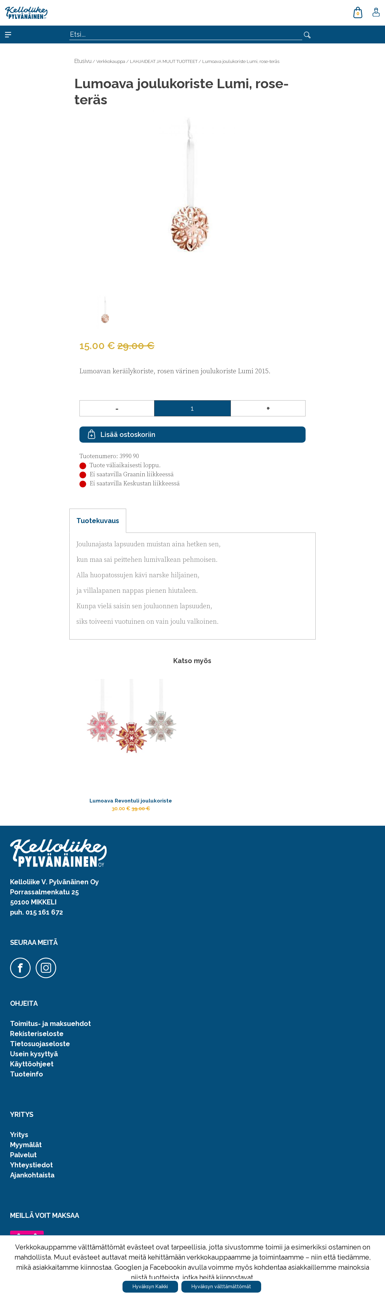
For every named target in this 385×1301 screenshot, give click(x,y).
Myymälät (26, 1150)
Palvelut (23, 1160)
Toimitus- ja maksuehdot (50, 1029)
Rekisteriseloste (37, 1039)
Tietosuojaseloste (40, 1049)
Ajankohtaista (32, 1180)
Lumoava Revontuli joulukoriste (131, 802)
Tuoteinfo (26, 1079)
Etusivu (83, 61)
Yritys (19, 1140)
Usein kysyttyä (34, 1059)
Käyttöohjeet (32, 1069)
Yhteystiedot (31, 1170)
